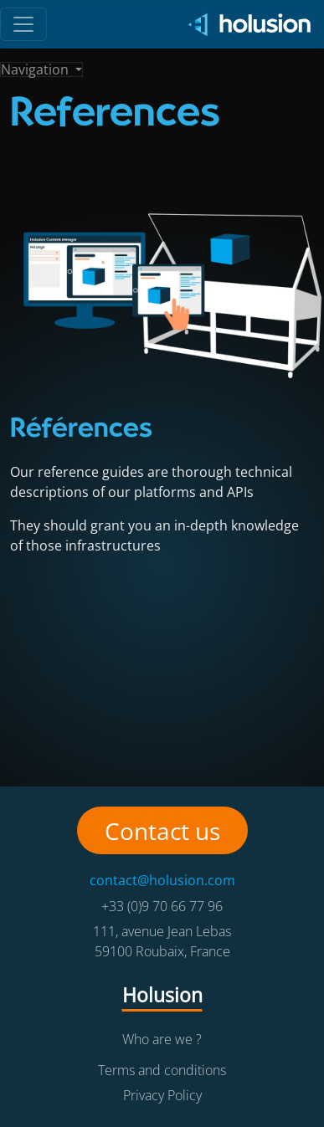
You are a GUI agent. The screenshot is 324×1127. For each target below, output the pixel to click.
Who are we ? (162, 1039)
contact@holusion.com (162, 880)
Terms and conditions (162, 1070)
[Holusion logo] (244, 25)
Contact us (162, 831)
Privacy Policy (162, 1095)
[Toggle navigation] (41, 69)
